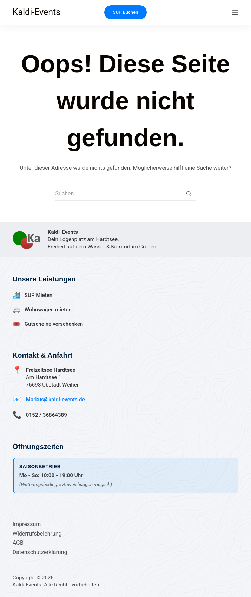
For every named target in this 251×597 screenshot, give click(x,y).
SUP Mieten (39, 295)
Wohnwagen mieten (48, 309)
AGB (18, 542)
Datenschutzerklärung (40, 552)
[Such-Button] (189, 194)
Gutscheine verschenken (54, 324)
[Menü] (235, 12)
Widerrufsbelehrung (37, 533)
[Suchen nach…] (118, 194)
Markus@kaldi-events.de (55, 399)
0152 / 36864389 (46, 415)
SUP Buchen (125, 12)
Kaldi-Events (36, 12)
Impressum (27, 524)
